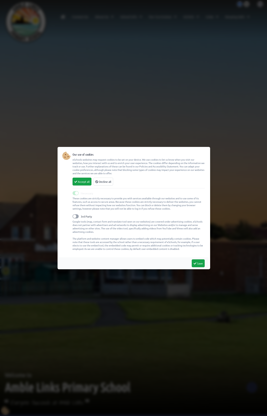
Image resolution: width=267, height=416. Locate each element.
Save (198, 263)
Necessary (87, 193)
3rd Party (86, 216)
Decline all (103, 181)
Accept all (82, 181)
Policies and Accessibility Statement (158, 166)
